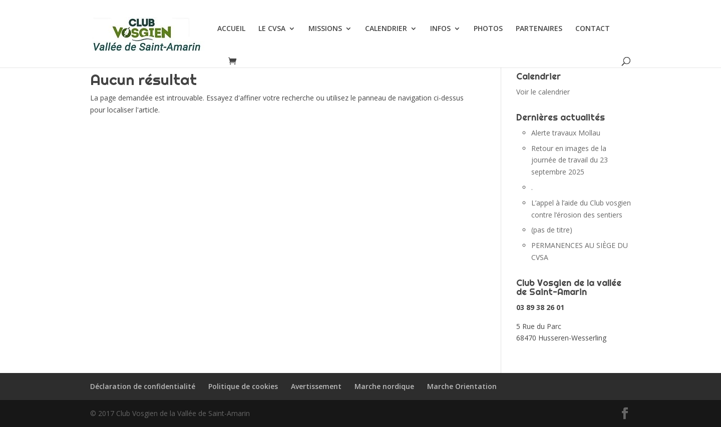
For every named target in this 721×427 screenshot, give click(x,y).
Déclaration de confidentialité (142, 386)
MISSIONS (325, 29)
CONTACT (592, 29)
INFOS (440, 29)
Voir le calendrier (543, 91)
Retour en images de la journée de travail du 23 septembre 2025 (569, 160)
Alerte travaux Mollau (565, 133)
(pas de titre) (551, 229)
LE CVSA (271, 29)
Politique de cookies (243, 386)
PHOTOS (488, 29)
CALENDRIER (386, 29)
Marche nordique (384, 386)
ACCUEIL (231, 29)
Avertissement (316, 386)
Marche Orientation (462, 386)
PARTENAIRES (539, 29)
